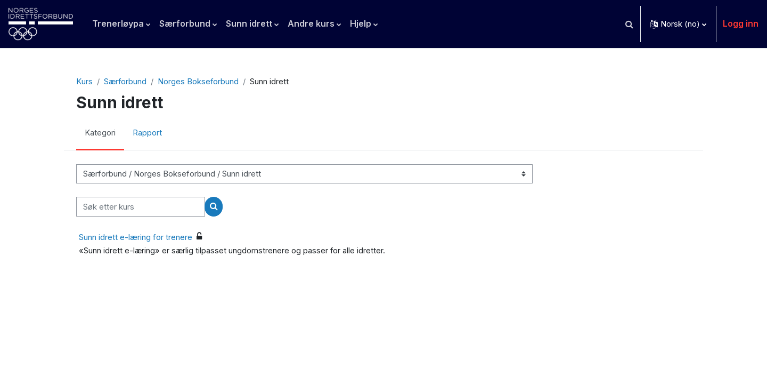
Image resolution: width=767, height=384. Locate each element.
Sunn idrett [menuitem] (249, 23)
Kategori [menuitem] (100, 134)
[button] (629, 24)
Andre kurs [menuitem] (311, 23)
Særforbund (125, 82)
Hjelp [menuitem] (360, 23)
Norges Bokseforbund (199, 82)
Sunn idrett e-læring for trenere (135, 237)
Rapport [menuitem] (147, 134)
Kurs (84, 82)
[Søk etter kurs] (140, 207)
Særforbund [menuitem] (184, 23)
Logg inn (740, 23)
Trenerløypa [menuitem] (118, 23)
